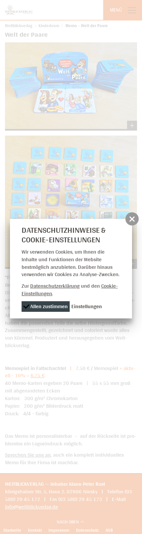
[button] (132, 219)
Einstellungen (86, 306)
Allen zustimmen (45, 306)
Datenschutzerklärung (55, 286)
